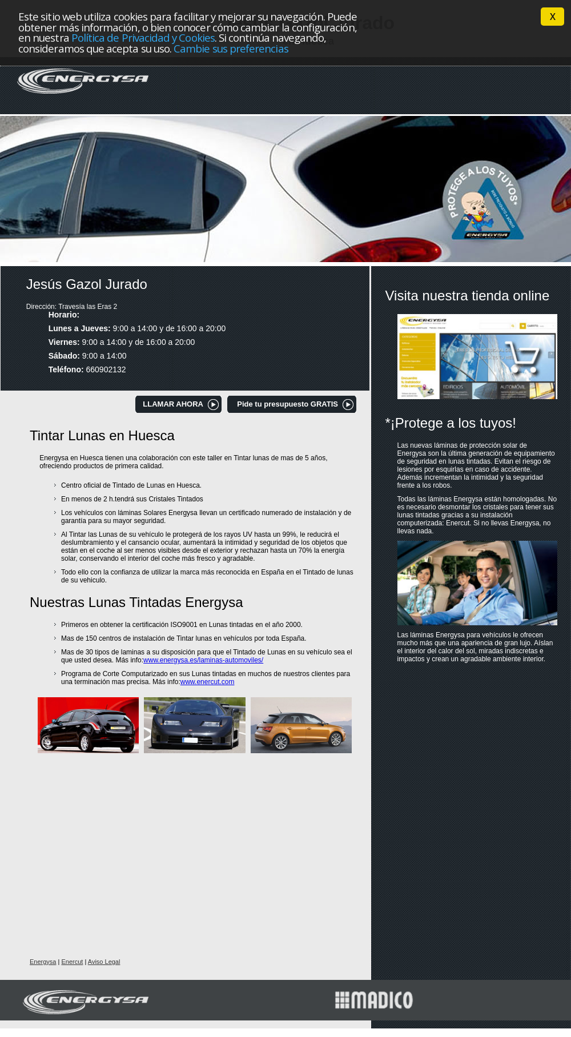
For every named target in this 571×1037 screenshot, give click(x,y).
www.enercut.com (207, 682)
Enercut (72, 961)
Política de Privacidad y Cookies (143, 37)
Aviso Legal (104, 961)
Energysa (43, 961)
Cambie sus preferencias (231, 48)
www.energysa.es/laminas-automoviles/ (203, 660)
